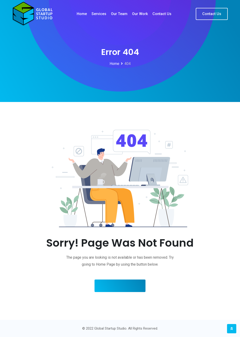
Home (82, 14)
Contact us (161, 14)
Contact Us (211, 14)
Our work (140, 14)
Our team (119, 14)
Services (99, 14)
